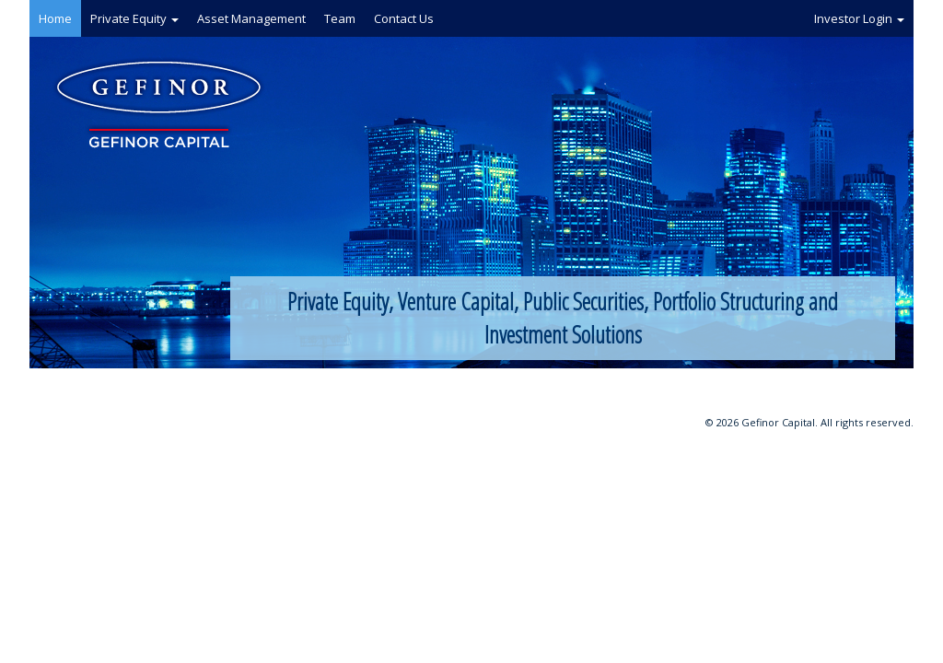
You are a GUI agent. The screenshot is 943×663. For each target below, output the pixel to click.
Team (339, 18)
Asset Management (251, 18)
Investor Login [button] (859, 18)
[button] (175, 20)
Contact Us (404, 18)
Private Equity (134, 18)
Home (55, 18)
